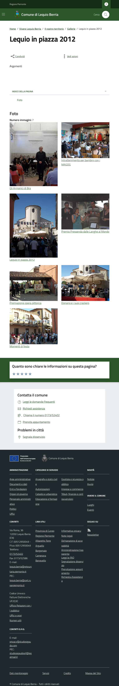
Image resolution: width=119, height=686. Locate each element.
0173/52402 (16, 554)
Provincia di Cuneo (44, 531)
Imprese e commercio (72, 489)
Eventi (90, 510)
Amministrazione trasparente (72, 552)
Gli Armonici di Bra (20, 188)
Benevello (40, 560)
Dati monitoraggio (19, 673)
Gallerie (71, 29)
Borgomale (41, 550)
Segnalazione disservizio (72, 563)
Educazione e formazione (46, 501)
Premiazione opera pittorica (25, 303)
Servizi (45, 673)
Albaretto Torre (43, 541)
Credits (67, 673)
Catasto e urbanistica (46, 494)
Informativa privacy (71, 531)
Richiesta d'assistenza (72, 579)
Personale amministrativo (20, 501)
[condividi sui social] (17, 56)
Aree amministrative (20, 479)
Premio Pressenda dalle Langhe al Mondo (85, 231)
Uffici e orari (16, 615)
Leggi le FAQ (67, 557)
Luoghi (90, 505)
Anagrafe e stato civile (46, 481)
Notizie (90, 479)
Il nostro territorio (54, 29)
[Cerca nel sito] (104, 14)
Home (13, 29)
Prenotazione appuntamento (72, 571)
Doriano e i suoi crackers (75, 303)
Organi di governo (19, 494)
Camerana (40, 555)
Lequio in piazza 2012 (22, 260)
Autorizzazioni (42, 489)
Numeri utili (15, 620)
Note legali (67, 536)
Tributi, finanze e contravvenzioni (72, 496)
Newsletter (93, 535)
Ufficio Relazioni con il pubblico (20, 608)
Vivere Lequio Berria (30, 29)
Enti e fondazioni (18, 489)
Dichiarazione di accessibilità (72, 543)
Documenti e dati (18, 484)
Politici (13, 509)
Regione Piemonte (18, 4)
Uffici (12, 514)
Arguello (39, 546)
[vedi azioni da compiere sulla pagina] (70, 56)
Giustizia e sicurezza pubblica (72, 481)
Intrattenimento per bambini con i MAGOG (80, 162)
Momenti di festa (19, 346)
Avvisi (90, 484)
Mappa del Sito (93, 673)
